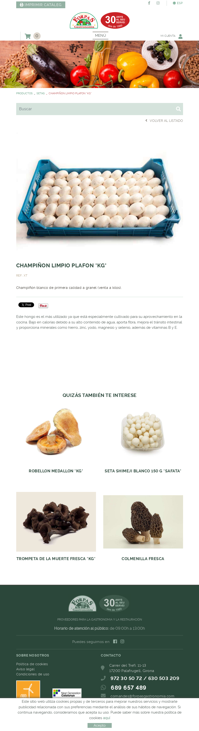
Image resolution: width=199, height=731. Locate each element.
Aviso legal (25, 669)
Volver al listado (164, 120)
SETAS (41, 93)
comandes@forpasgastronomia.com (142, 696)
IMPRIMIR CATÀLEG (41, 5)
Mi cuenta (171, 36)
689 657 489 (129, 687)
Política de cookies (32, 664)
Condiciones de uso (32, 674)
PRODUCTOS (24, 93)
